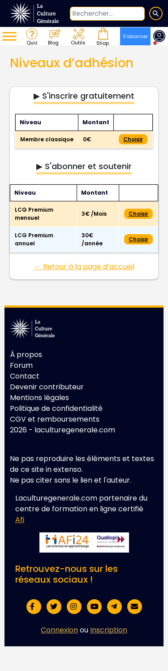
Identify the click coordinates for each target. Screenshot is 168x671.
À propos (26, 354)
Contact (24, 376)
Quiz (31, 36)
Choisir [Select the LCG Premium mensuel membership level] (138, 214)
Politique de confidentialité (56, 408)
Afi (19, 519)
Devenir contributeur (47, 387)
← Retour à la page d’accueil (84, 266)
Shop (102, 36)
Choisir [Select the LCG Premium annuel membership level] (138, 239)
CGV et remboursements (54, 419)
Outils (77, 36)
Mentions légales (39, 397)
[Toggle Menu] (9, 36)
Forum (21, 365)
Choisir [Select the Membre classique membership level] (133, 139)
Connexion (59, 630)
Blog (54, 36)
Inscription (108, 630)
